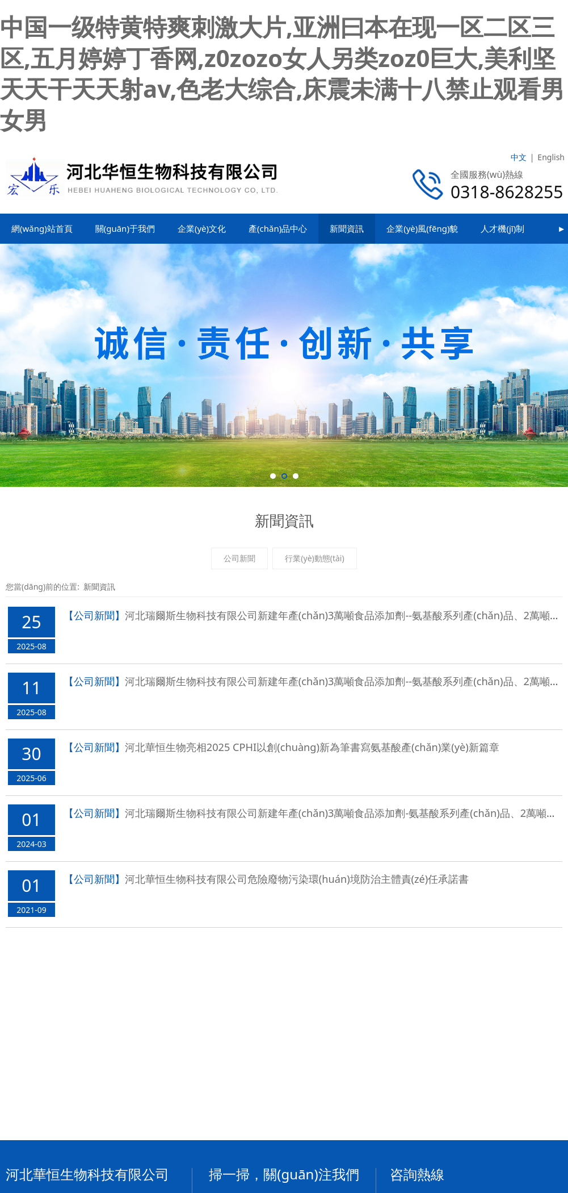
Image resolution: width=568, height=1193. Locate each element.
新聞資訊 (347, 228)
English (551, 157)
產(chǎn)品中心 (278, 228)
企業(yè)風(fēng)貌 (422, 228)
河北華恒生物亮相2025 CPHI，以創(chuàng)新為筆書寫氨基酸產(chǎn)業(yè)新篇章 (312, 747)
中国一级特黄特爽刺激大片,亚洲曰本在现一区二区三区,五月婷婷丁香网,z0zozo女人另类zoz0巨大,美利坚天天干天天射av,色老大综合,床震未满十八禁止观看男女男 (282, 73)
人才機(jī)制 (502, 228)
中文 (519, 157)
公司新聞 (239, 558)
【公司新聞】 (94, 615)
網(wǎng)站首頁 (42, 228)
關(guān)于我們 (125, 228)
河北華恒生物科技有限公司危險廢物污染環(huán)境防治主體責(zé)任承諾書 (297, 879)
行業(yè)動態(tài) (314, 558)
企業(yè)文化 (202, 228)
